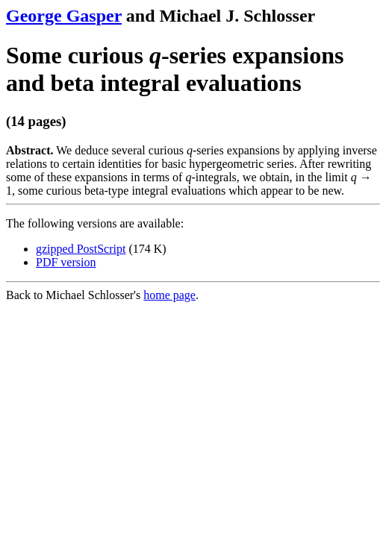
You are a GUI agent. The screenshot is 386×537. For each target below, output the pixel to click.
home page (169, 295)
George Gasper (64, 15)
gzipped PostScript (80, 248)
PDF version (66, 262)
